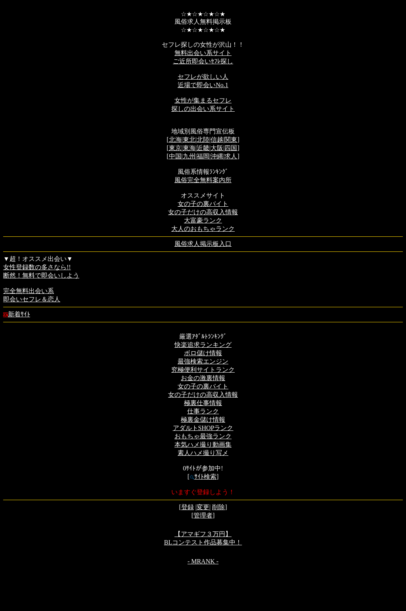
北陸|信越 (210, 139)
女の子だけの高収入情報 (203, 212)
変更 (203, 507)
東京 (175, 148)
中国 (175, 156)
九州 (189, 156)
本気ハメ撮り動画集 (203, 444)
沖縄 (217, 156)
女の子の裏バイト (203, 203)
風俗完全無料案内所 (203, 180)
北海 (175, 139)
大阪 (217, 148)
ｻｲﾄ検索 (203, 476)
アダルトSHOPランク (203, 427)
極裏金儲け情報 (203, 419)
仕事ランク (203, 411)
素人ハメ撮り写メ (203, 452)
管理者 (203, 515)
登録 (187, 507)
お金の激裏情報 (203, 378)
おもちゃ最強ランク (203, 436)
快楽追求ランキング (203, 344)
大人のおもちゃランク (203, 228)
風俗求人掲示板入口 (203, 243)
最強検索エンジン (203, 361)
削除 (218, 507)
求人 (230, 156)
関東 (230, 139)
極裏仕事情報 (203, 403)
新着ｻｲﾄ (16, 314)
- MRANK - (203, 561)
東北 (189, 139)
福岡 (203, 156)
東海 (189, 148)
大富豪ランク (203, 220)
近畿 (203, 148)
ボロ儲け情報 (203, 353)
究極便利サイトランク (203, 369)
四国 (230, 148)
